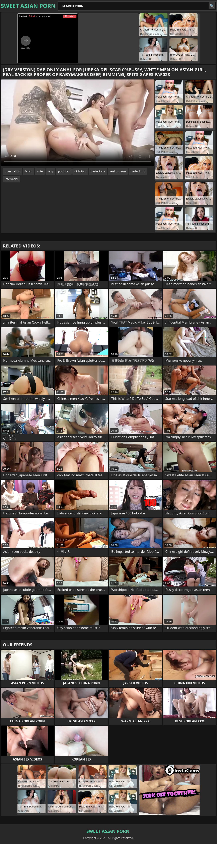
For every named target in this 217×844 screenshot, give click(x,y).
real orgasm (118, 171)
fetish (28, 171)
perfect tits (138, 171)
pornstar (64, 171)
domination (12, 171)
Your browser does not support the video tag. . (77, 122)
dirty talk (80, 171)
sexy (50, 171)
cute (40, 171)
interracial (11, 179)
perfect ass (98, 171)
